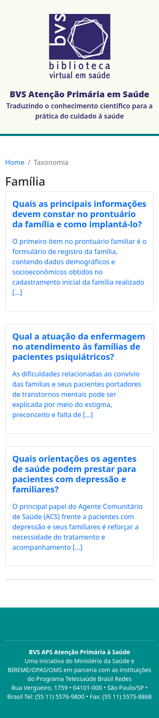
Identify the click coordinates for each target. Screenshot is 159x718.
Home (15, 162)
